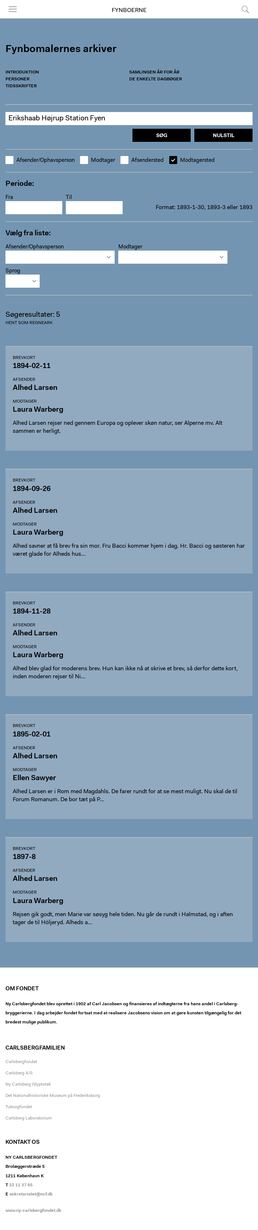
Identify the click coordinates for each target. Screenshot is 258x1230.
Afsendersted (142, 160)
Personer (17, 79)
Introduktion (22, 72)
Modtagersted (192, 160)
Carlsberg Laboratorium (28, 1118)
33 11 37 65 (21, 1185)
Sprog (12, 271)
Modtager (97, 160)
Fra (9, 197)
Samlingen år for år (154, 72)
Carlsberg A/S (19, 1073)
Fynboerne (129, 10)
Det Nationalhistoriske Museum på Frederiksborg (52, 1096)
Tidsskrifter (21, 86)
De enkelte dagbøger (155, 79)
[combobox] (60, 257)
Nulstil (223, 136)
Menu (13, 9)
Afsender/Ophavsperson (40, 160)
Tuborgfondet (18, 1107)
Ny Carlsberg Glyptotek (28, 1084)
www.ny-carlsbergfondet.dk (33, 1211)
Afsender (24, 380)
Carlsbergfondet (21, 1062)
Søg (245, 9)
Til (69, 197)
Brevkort (24, 358)
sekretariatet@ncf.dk (31, 1194)
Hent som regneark (29, 323)
